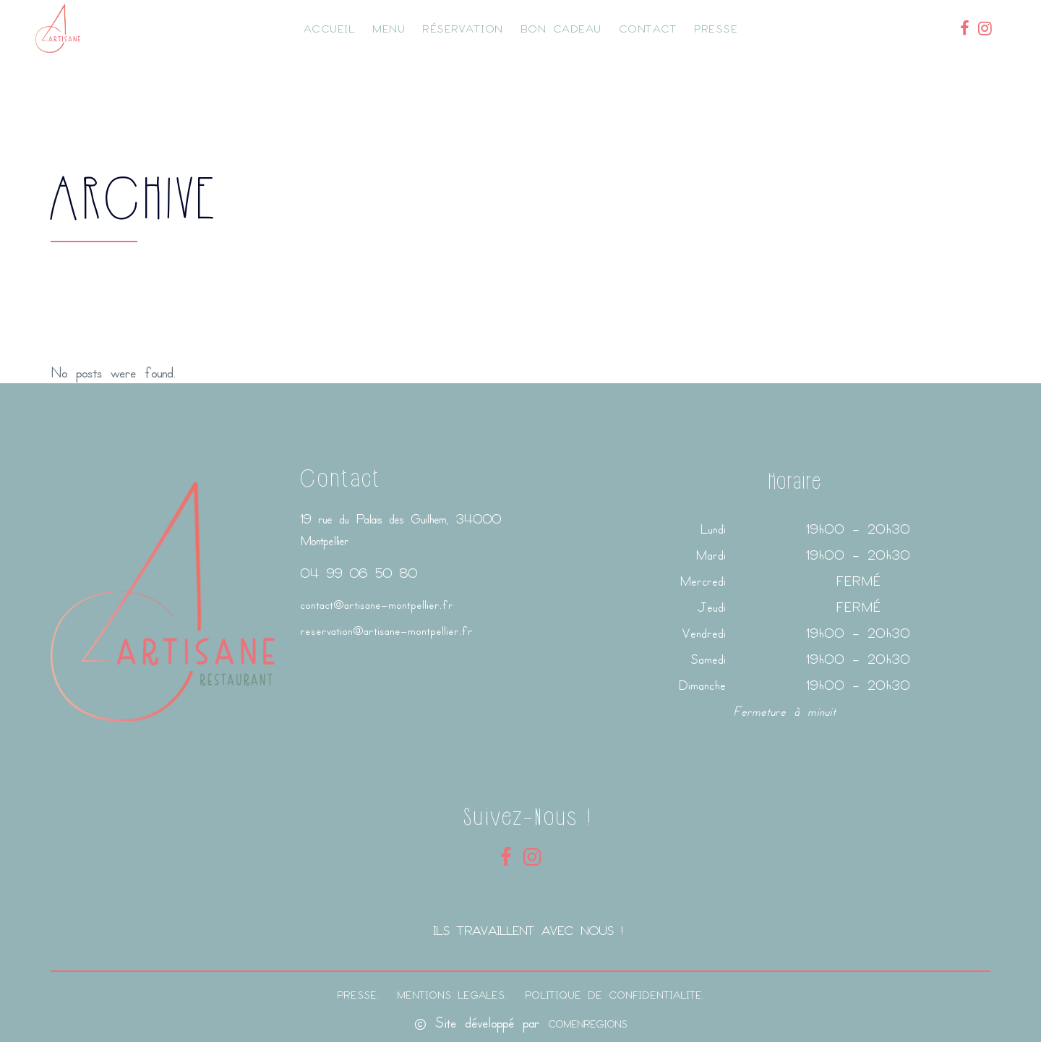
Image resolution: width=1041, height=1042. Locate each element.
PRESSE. (358, 994)
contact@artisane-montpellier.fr (376, 604)
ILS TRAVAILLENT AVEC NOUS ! (527, 930)
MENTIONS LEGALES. (452, 994)
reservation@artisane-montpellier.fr (386, 630)
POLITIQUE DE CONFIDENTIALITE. (614, 994)
